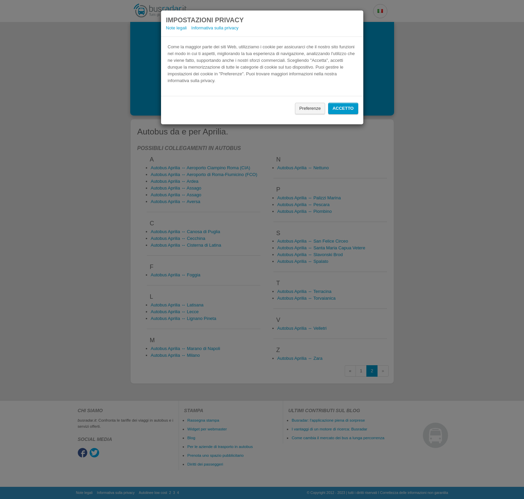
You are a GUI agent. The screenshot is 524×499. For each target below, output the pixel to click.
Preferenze (310, 108)
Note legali (176, 27)
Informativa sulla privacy (214, 27)
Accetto (343, 108)
